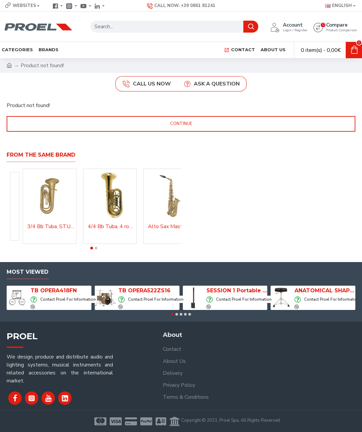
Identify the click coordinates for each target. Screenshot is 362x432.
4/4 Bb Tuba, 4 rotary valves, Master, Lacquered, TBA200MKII (111, 226)
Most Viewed (28, 272)
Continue (181, 124)
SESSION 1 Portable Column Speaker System (236, 290)
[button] (91, 248)
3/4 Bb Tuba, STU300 (50, 226)
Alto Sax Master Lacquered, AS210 (171, 226)
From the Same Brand (41, 155)
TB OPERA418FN (54, 290)
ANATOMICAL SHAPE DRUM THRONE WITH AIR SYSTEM (325, 290)
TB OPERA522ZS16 (144, 290)
